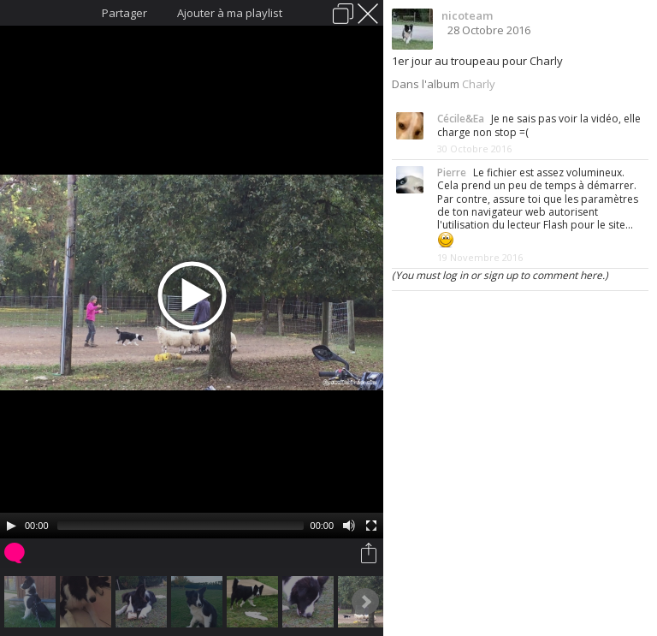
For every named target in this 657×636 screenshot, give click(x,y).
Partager (124, 13)
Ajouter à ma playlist (229, 13)
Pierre (451, 172)
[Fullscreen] (371, 525)
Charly (478, 84)
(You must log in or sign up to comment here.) (500, 275)
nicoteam (467, 15)
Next (365, 601)
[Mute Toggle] (349, 525)
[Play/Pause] (11, 525)
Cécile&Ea (460, 118)
